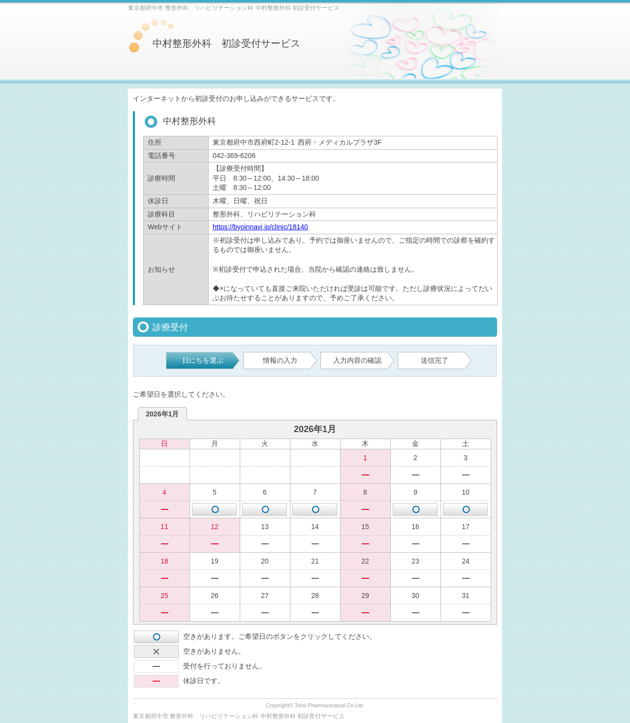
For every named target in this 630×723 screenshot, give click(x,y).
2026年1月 (162, 414)
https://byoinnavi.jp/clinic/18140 (260, 227)
